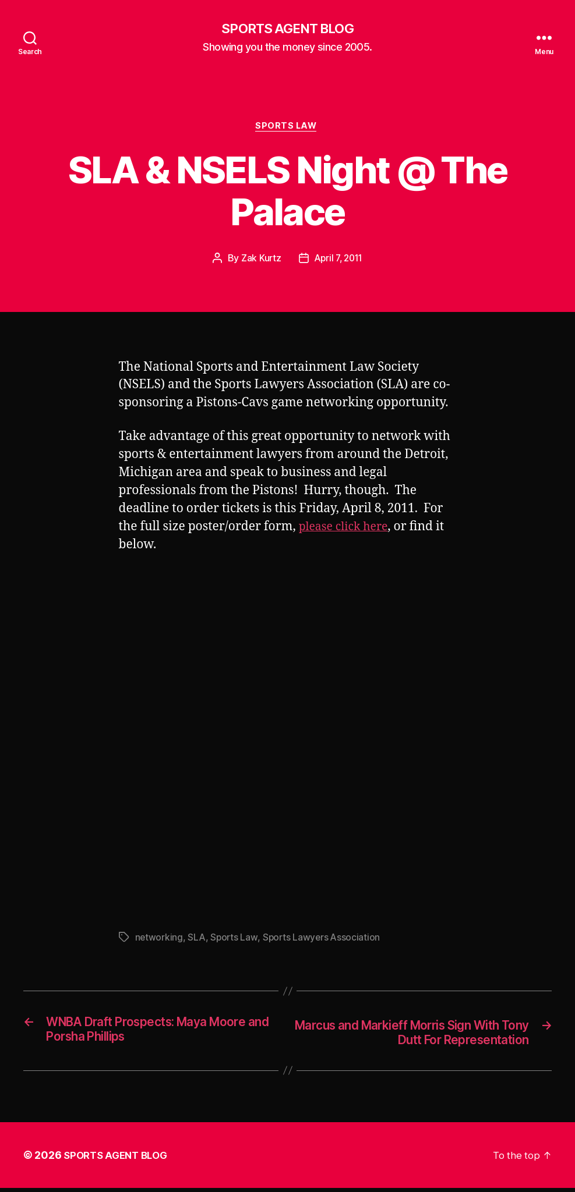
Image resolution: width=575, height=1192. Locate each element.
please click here (347, 529)
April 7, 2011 (338, 261)
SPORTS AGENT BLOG (287, 29)
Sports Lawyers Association (324, 940)
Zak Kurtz (259, 261)
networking (159, 940)
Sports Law (287, 128)
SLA (197, 940)
